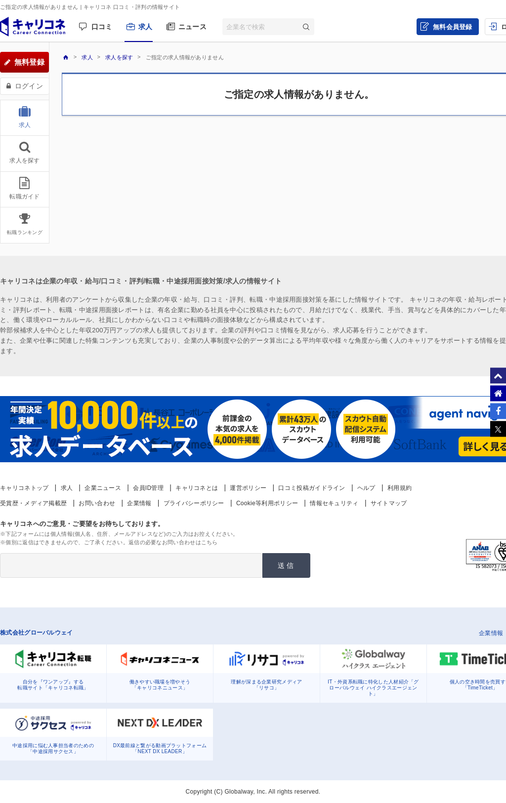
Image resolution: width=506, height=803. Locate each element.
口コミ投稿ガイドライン (311, 487)
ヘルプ (366, 487)
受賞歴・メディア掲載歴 (33, 503)
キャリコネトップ (24, 487)
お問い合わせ (97, 503)
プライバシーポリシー (194, 503)
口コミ (102, 27)
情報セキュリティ (334, 503)
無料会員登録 (452, 27)
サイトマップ (389, 503)
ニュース (192, 27)
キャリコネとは (196, 487)
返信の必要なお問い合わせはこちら (173, 542)
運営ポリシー (248, 487)
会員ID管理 (148, 487)
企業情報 (139, 503)
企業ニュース (102, 487)
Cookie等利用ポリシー (267, 503)
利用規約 (399, 487)
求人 (145, 27)
